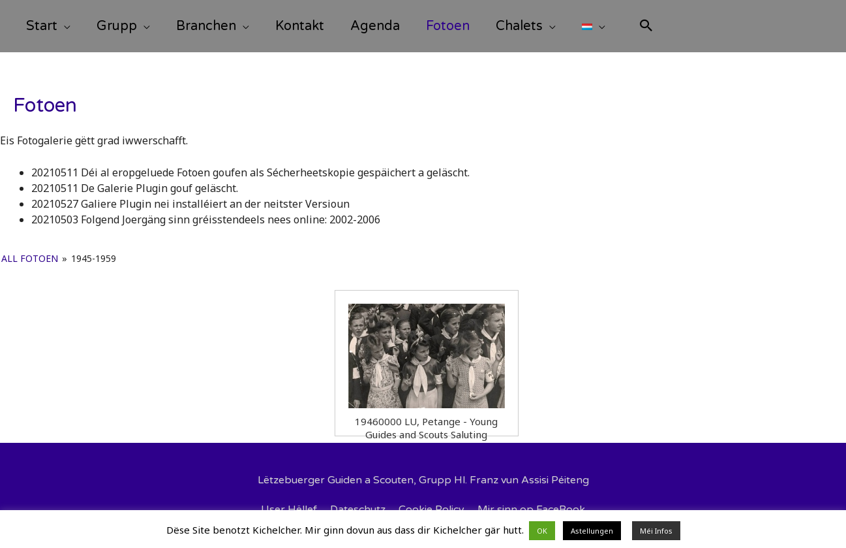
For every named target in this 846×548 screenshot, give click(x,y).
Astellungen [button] (592, 531)
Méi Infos (656, 531)
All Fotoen (29, 258)
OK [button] (542, 531)
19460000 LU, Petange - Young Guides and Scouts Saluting (426, 422)
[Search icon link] (646, 27)
